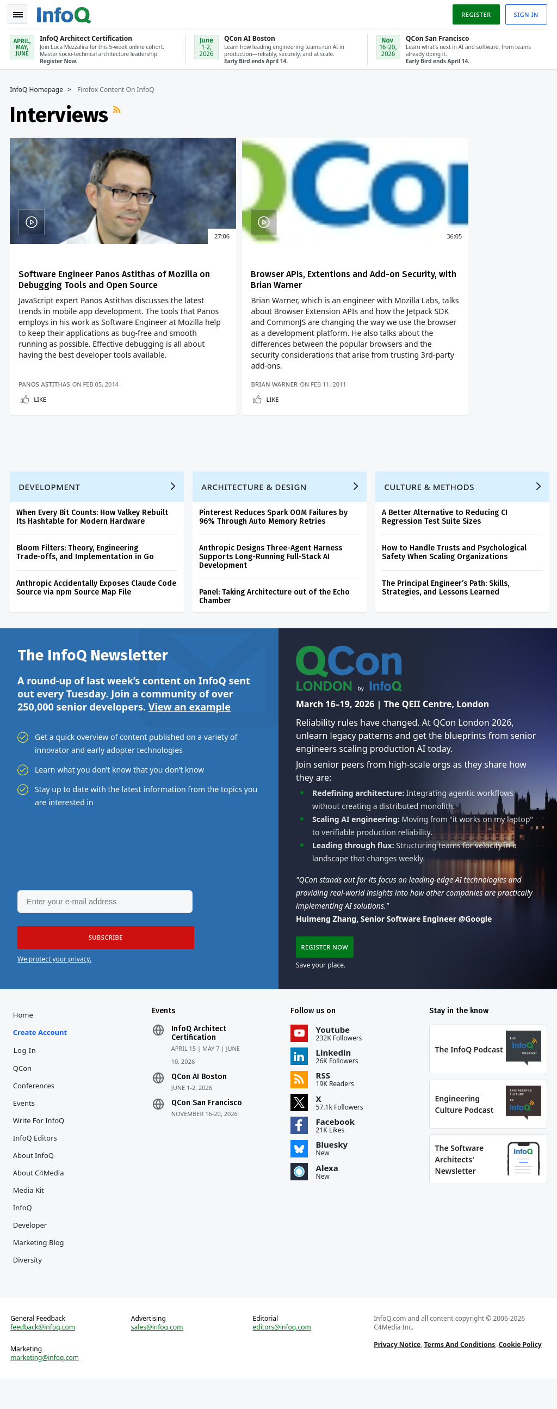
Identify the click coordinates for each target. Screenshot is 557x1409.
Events (25, 1130)
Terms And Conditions (459, 1374)
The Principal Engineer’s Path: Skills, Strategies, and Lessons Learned (446, 612)
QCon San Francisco (207, 1130)
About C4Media (39, 1200)
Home (24, 1042)
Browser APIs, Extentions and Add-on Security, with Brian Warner (274, 277)
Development (50, 510)
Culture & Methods (430, 510)
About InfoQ (34, 1182)
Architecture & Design (255, 510)
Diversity (28, 1287)
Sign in (525, 13)
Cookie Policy (519, 1374)
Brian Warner (223, 404)
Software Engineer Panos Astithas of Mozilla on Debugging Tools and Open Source (96, 283)
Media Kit (29, 1217)
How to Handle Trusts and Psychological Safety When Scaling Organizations (455, 576)
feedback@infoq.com (43, 1356)
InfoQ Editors (36, 1165)
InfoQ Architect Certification (199, 1060)
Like (41, 419)
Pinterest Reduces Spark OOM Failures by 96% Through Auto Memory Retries (274, 541)
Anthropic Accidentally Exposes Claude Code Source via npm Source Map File (97, 612)
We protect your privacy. (54, 985)
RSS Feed (119, 113)
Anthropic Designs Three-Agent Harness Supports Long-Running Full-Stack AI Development (271, 580)
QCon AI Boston (199, 1104)
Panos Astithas (45, 404)
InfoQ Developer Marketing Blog (39, 1252)
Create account (41, 1059)
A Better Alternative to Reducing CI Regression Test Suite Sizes (446, 541)
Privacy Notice (397, 1374)
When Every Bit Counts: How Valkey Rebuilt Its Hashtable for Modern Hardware (93, 541)
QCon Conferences (34, 1104)
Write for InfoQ (39, 1148)
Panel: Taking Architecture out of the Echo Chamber (275, 620)
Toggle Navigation (21, 13)
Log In (26, 1077)
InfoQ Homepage (37, 87)
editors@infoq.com (282, 1356)
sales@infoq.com (158, 1356)
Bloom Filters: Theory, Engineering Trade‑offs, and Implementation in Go (86, 576)
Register (475, 13)
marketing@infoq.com (45, 1387)
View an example (189, 731)
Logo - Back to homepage (65, 12)
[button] (102, 964)
